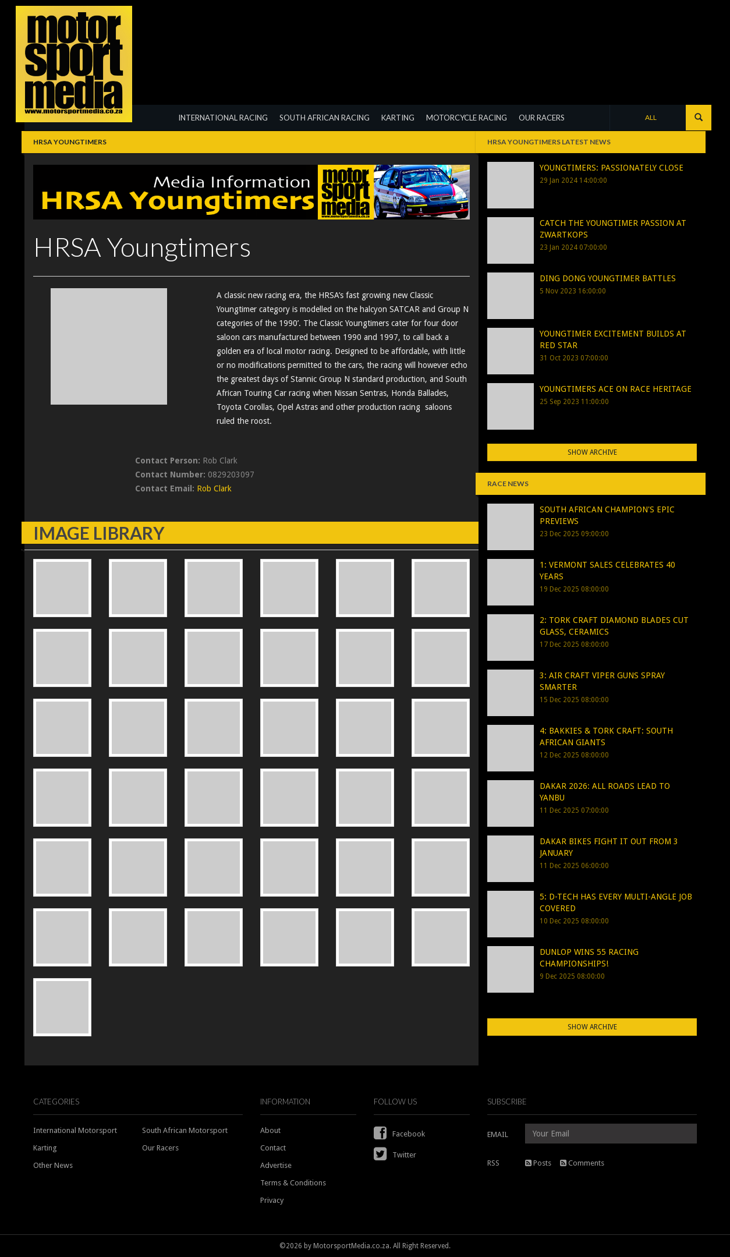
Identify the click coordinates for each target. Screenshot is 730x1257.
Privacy (272, 1200)
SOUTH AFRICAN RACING (324, 117)
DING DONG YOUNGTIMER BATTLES (608, 278)
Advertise (276, 1165)
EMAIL (497, 1134)
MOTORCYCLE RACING (466, 117)
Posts (538, 1163)
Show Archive (592, 452)
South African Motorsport (185, 1130)
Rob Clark (214, 488)
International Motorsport (75, 1130)
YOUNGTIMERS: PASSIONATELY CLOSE (611, 167)
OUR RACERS (542, 117)
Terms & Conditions (293, 1182)
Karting (45, 1147)
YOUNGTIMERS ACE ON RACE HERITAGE (616, 389)
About (270, 1130)
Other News (53, 1165)
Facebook (399, 1133)
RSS (493, 1163)
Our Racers (160, 1147)
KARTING (397, 117)
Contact (273, 1147)
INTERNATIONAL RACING (223, 117)
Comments (582, 1163)
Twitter (395, 1154)
